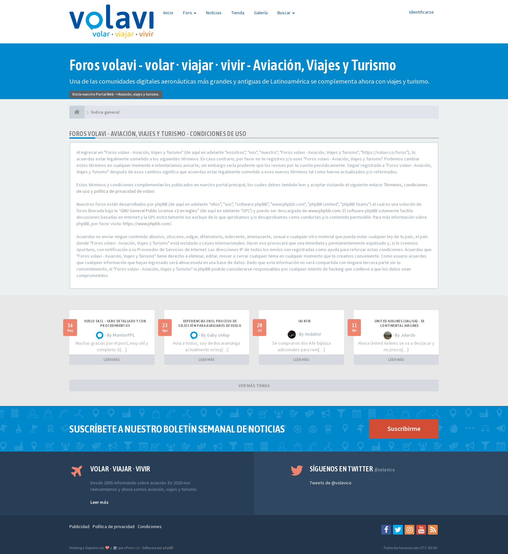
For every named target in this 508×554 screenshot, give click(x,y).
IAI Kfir (304, 321)
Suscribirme (404, 428)
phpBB (168, 547)
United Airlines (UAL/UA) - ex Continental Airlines (399, 323)
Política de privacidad (113, 526)
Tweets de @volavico (331, 483)
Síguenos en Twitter (352, 469)
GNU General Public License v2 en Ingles (159, 211)
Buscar (286, 13)
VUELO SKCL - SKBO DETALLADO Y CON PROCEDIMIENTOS (115, 323)
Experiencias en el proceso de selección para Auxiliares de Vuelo (209, 323)
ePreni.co (131, 547)
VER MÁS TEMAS (254, 385)
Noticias (214, 13)
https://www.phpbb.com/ (147, 223)
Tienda (237, 13)
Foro (189, 13)
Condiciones (150, 526)
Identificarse (421, 12)
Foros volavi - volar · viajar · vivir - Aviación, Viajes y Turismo (232, 65)
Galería (261, 13)
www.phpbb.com (324, 211)
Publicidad (79, 526)
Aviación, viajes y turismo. (138, 94)
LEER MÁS (112, 359)
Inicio (168, 13)
